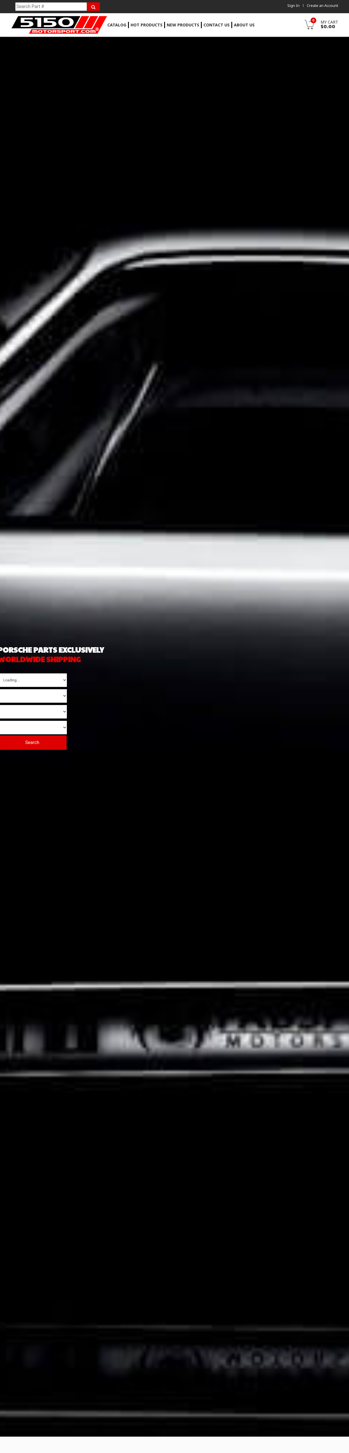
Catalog (116, 25)
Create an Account (322, 5)
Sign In (293, 5)
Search (34, 742)
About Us (244, 25)
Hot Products (146, 25)
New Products (183, 25)
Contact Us (216, 25)
